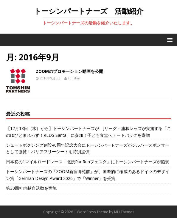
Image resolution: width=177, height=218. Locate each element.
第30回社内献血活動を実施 (31, 188)
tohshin (74, 78)
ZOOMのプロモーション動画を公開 (69, 71)
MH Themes (124, 211)
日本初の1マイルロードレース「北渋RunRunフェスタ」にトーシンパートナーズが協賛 (87, 161)
